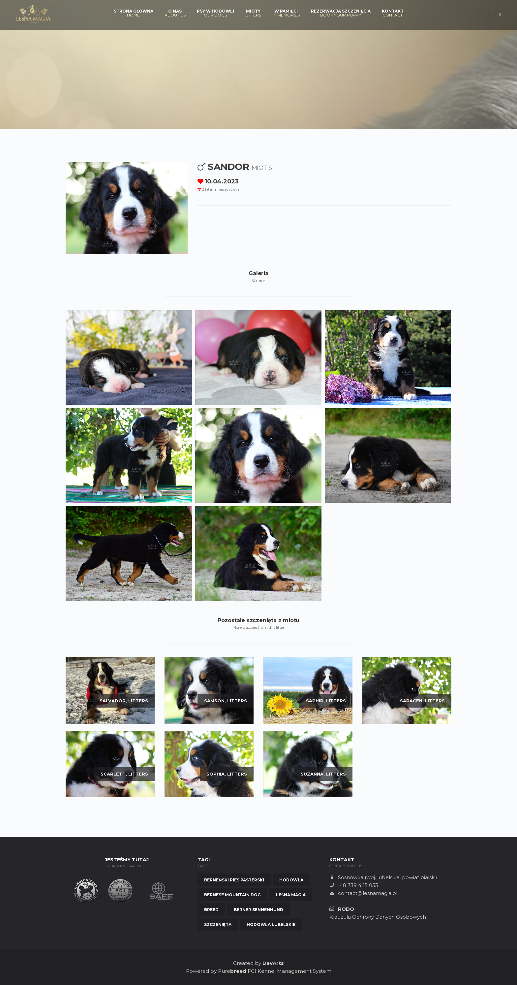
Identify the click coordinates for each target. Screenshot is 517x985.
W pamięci (286, 13)
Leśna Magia (291, 894)
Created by (258, 963)
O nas (175, 13)
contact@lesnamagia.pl (367, 893)
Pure (232, 971)
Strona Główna (133, 13)
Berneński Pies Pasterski (234, 879)
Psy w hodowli (215, 13)
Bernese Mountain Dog (232, 894)
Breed (211, 909)
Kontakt (393, 13)
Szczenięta (217, 924)
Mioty (253, 13)
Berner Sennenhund (258, 909)
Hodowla (291, 879)
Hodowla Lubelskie (271, 924)
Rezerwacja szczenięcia (341, 13)
